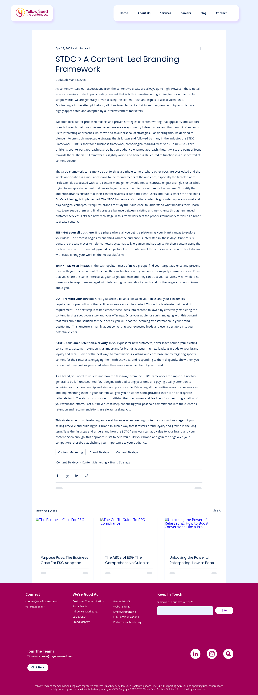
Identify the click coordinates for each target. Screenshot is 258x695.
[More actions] (200, 48)
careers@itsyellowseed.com (55, 656)
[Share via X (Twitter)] (67, 476)
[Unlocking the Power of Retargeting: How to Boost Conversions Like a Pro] (193, 534)
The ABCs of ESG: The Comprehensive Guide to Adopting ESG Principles (127, 560)
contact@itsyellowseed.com (41, 601)
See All (217, 510)
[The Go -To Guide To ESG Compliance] (129, 534)
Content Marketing (70, 452)
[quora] (228, 654)
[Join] (224, 610)
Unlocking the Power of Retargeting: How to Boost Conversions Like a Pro (192, 560)
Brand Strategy (100, 452)
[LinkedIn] (195, 654)
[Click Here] (37, 667)
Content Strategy (127, 452)
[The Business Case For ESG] (64, 534)
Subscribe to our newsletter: (174, 602)
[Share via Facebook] (57, 476)
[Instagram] (212, 654)
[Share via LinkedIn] (77, 476)
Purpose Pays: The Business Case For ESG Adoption (64, 560)
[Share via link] (87, 476)
